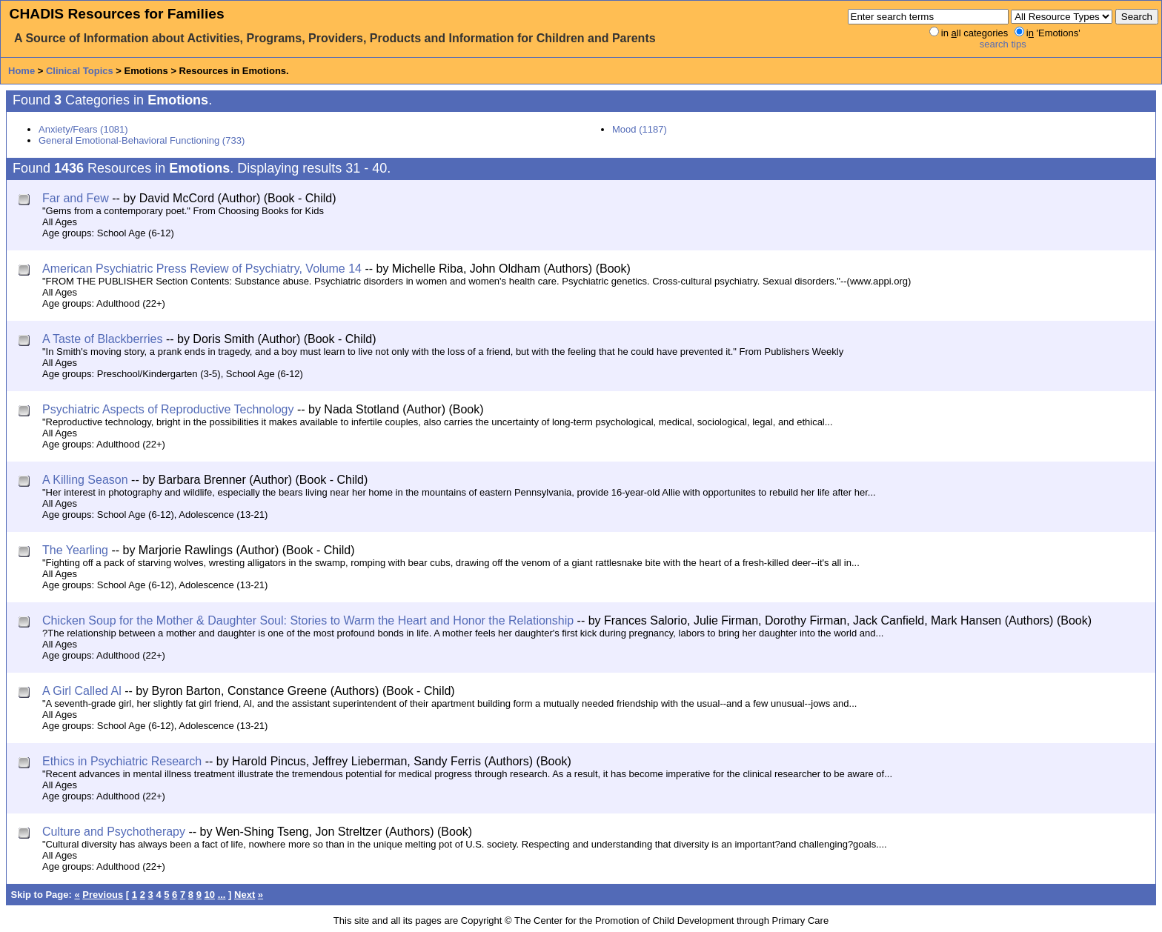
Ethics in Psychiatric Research (122, 761)
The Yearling (75, 550)
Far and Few (75, 198)
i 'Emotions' (1053, 33)
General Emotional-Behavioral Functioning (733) (142, 140)
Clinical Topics (79, 70)
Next (244, 894)
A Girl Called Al (82, 691)
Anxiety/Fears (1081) (83, 129)
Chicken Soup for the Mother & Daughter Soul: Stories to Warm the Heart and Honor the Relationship (308, 620)
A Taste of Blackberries (102, 339)
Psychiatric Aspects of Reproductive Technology (167, 409)
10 (210, 894)
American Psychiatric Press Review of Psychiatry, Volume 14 (202, 268)
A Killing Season (85, 479)
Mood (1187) (639, 129)
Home (21, 70)
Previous (102, 894)
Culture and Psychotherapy (113, 831)
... (222, 894)
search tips (1003, 44)
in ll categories (974, 33)
